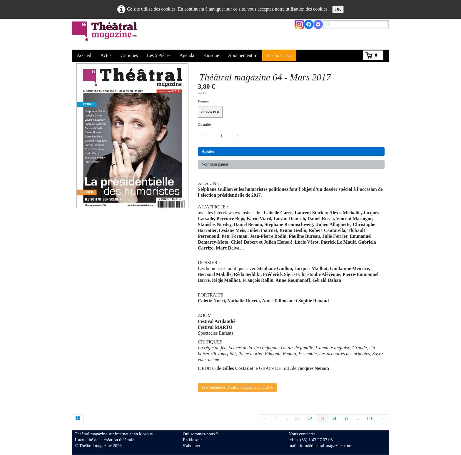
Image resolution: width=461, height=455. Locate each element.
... (286, 418)
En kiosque (193, 439)
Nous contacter (302, 434)
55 (346, 418)
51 (297, 418)
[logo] (105, 35)
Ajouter (208, 151)
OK (338, 9)
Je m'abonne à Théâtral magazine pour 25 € (237, 387)
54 (334, 418)
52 (310, 418)
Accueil (84, 55)
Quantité (204, 124)
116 (370, 418)
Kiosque (211, 55)
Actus (106, 55)
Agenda (187, 55)
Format (203, 101)
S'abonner (191, 445)
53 (322, 418)
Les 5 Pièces (159, 55)
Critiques (129, 55)
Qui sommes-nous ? (200, 434)
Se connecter (279, 55)
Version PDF (210, 112)
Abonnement (243, 55)
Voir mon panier (215, 164)
